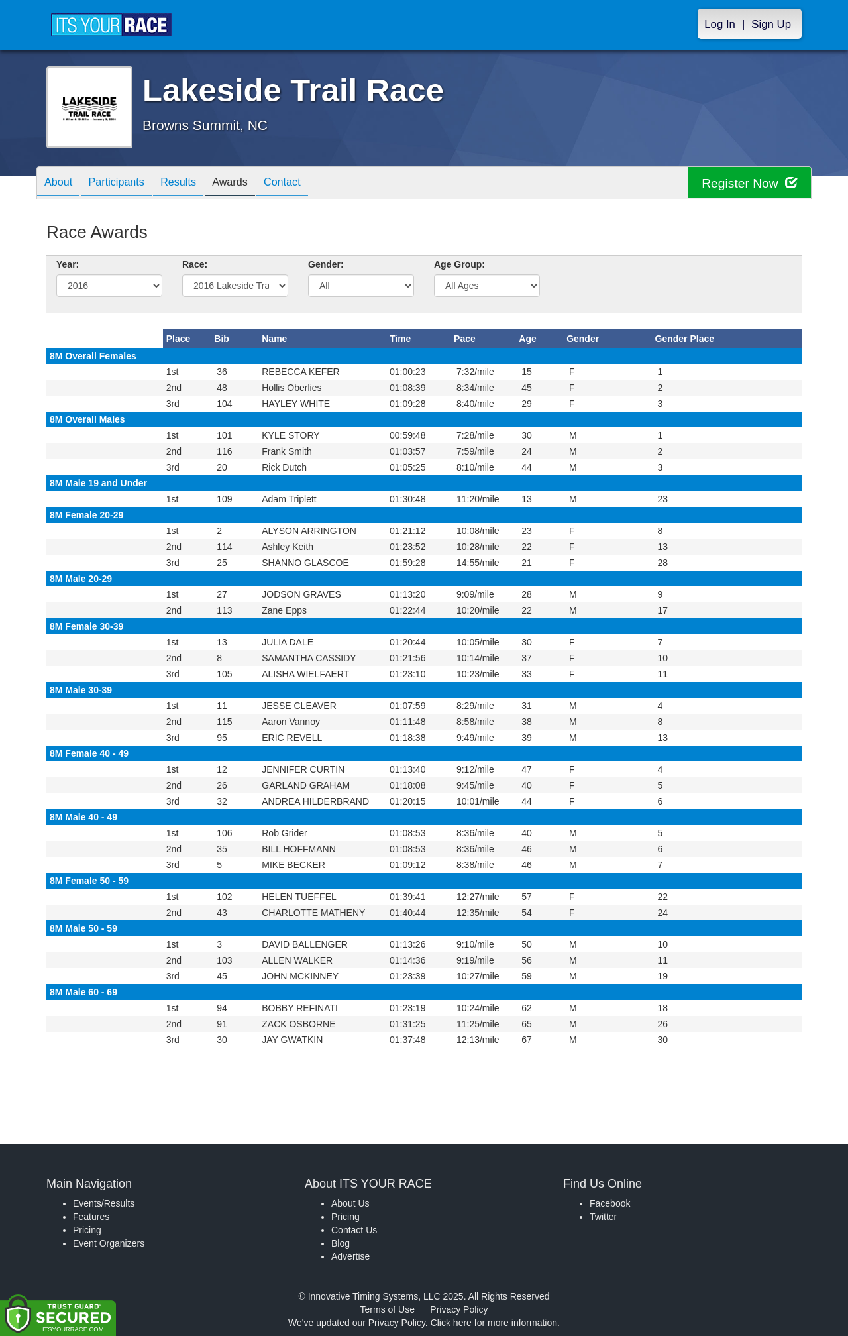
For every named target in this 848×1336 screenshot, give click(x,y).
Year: (67, 264)
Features (91, 1216)
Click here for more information (494, 1322)
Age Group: (459, 264)
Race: (194, 264)
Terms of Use (387, 1309)
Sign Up (771, 24)
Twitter (603, 1216)
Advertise (350, 1256)
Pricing (87, 1230)
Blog (340, 1243)
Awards (253, 184)
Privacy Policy (459, 1309)
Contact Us (354, 1230)
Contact (312, 184)
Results (195, 184)
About (61, 184)
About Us (350, 1203)
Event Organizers (108, 1243)
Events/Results (103, 1203)
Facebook (610, 1203)
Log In (719, 24)
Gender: (326, 264)
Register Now (748, 183)
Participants (126, 184)
